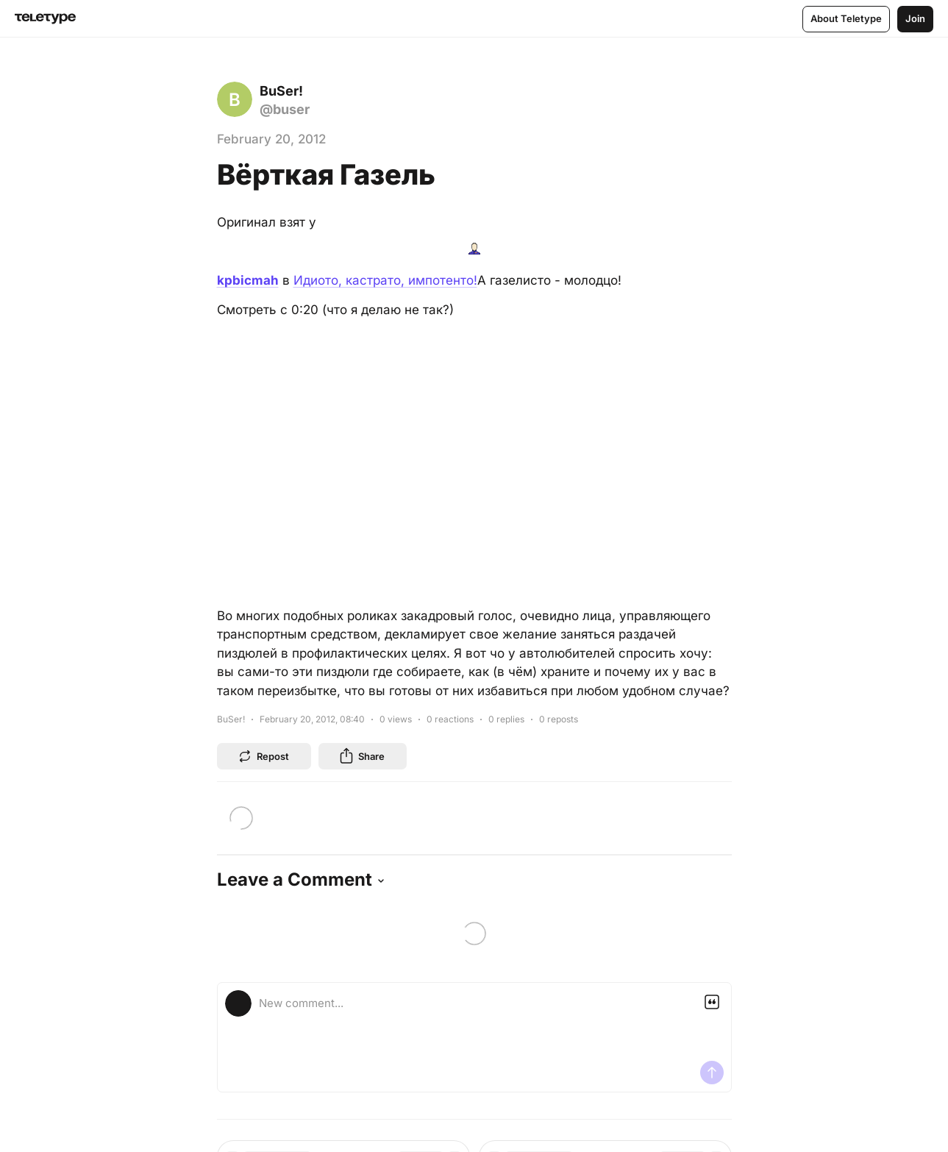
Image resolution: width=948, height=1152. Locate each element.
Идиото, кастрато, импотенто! (385, 280)
